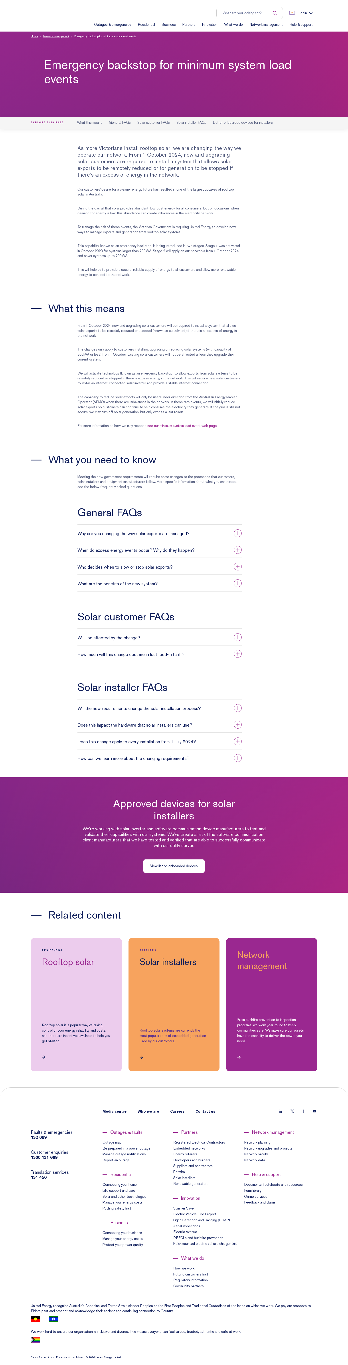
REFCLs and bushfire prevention (198, 1237)
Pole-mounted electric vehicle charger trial (205, 1243)
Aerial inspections (186, 1226)
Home (34, 36)
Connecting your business (122, 1232)
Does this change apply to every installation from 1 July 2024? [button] (136, 742)
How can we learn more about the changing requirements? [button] (133, 758)
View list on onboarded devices (174, 866)
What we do (233, 24)
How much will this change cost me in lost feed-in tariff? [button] (130, 654)
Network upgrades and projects (268, 1148)
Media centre (115, 1112)
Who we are (148, 1112)
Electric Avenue (185, 1231)
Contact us (205, 1112)
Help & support (301, 24)
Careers (177, 1112)
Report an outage (116, 1160)
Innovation (210, 24)
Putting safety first (117, 1208)
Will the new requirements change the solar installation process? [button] (139, 708)
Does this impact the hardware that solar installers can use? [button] (134, 725)
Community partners (188, 1286)
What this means (89, 122)
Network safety (256, 1154)
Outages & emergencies (112, 24)
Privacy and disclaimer (69, 1357)
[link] (76, 1004)
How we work (183, 1268)
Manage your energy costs (123, 1202)
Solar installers (184, 1178)
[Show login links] (300, 13)
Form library (252, 1190)
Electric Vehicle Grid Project (194, 1214)
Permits (179, 1172)
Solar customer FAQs (153, 122)
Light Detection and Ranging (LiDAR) (201, 1220)
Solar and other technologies (124, 1196)
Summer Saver (184, 1208)
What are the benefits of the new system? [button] (117, 584)
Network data (254, 1160)
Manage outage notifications (124, 1154)
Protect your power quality (123, 1244)
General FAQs (120, 122)
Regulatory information (190, 1280)
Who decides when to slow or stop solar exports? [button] (124, 567)
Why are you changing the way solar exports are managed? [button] (133, 533)
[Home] (49, 20)
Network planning (257, 1142)
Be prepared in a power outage (126, 1148)
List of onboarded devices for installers (243, 122)
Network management (266, 24)
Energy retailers (185, 1154)
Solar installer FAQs (191, 122)
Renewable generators (190, 1183)
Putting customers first (190, 1274)
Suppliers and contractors (193, 1166)
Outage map (112, 1142)
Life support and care (119, 1190)
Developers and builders (191, 1160)
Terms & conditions (42, 1357)
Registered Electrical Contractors (199, 1142)
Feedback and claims (260, 1202)
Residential (146, 24)
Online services (255, 1196)
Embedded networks (189, 1148)
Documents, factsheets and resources (273, 1184)
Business (169, 24)
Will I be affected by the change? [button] (108, 638)
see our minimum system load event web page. (182, 425)
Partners (189, 24)
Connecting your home (120, 1184)
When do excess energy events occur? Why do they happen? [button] (135, 550)
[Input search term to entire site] (247, 13)
